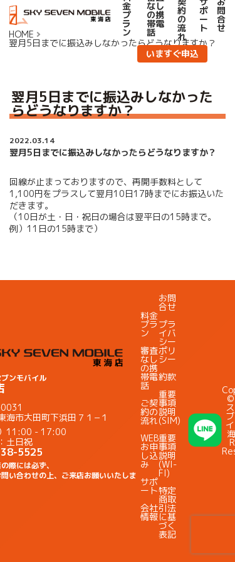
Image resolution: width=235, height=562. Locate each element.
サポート (149, 486)
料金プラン (149, 324)
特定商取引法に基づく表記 (167, 512)
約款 (167, 377)
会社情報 (149, 512)
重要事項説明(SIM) (169, 407)
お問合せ (167, 302)
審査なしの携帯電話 (149, 367)
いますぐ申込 (172, 53)
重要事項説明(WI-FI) (168, 455)
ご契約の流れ (149, 411)
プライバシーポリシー (167, 341)
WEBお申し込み (149, 451)
